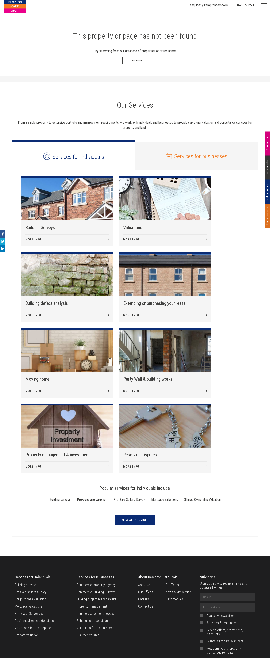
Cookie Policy (124, 650)
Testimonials (174, 531)
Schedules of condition (92, 553)
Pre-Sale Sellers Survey (129, 432)
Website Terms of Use (95, 650)
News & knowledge (178, 524)
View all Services (135, 452)
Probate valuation (27, 567)
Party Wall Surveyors (29, 546)
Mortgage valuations (164, 432)
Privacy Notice (148, 650)
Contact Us (145, 538)
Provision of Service (176, 650)
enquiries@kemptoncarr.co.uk (209, 5)
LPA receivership (88, 567)
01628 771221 (244, 5)
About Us (144, 517)
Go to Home (135, 60)
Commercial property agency (96, 517)
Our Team (172, 517)
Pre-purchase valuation (92, 432)
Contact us (267, 143)
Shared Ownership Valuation (202, 432)
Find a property (267, 216)
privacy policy (240, 596)
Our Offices (145, 524)
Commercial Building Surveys (96, 524)
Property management (92, 538)
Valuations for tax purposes (34, 560)
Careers (143, 531)
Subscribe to (267, 167)
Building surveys (60, 432)
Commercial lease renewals (95, 546)
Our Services (135, 105)
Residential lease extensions (34, 553)
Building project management (96, 531)
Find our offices (267, 191)
